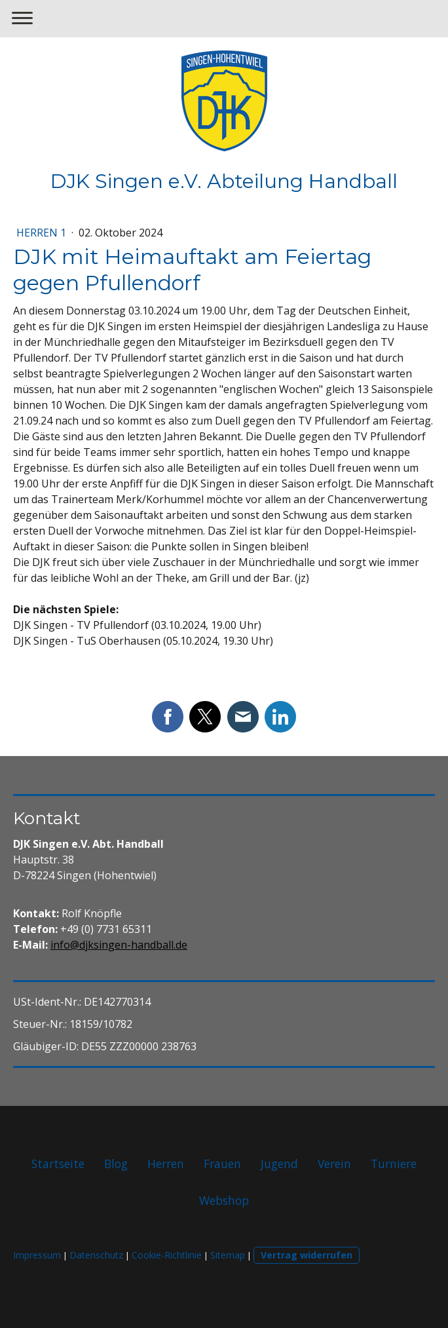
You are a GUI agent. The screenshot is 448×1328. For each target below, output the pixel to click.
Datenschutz (96, 1255)
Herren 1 (42, 232)
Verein (334, 1163)
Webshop (224, 1200)
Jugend (279, 1163)
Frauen (222, 1163)
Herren (165, 1163)
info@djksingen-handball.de (118, 945)
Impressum (37, 1255)
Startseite (57, 1163)
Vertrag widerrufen (306, 1255)
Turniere (394, 1163)
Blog (116, 1163)
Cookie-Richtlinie (167, 1255)
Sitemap (227, 1255)
